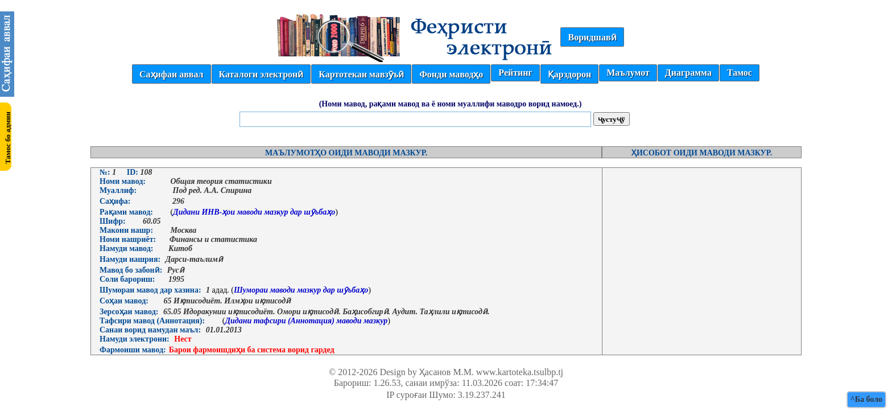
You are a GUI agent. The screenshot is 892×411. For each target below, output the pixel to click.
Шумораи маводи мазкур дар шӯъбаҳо (301, 290)
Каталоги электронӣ (261, 74)
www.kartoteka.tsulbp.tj (519, 372)
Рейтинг (515, 72)
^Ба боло (866, 399)
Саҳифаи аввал (171, 74)
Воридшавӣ (592, 37)
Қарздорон (569, 74)
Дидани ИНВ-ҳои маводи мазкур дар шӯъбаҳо (254, 212)
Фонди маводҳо (451, 74)
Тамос (739, 72)
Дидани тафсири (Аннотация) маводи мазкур (306, 321)
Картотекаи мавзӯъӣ (361, 74)
